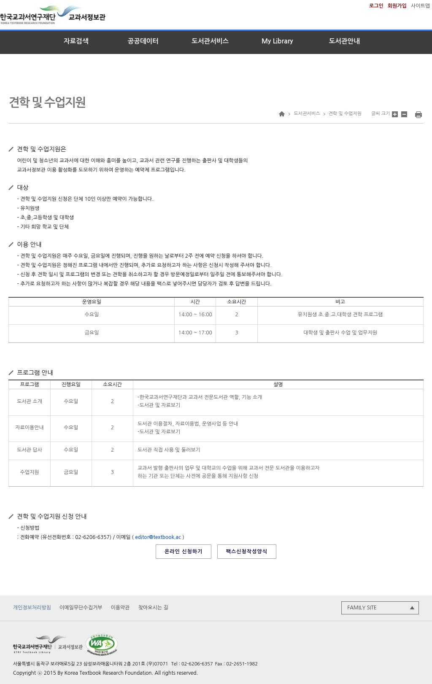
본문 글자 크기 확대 (395, 114)
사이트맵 (420, 5)
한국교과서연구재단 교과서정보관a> (65, 16)
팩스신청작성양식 (246, 551)
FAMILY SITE (361, 608)
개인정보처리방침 (32, 608)
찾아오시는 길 (153, 608)
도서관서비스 (210, 41)
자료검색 (76, 41)
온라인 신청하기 (183, 551)
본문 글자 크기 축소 (404, 114)
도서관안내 (344, 41)
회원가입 (397, 5)
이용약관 (120, 608)
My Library (277, 41)
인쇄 (418, 114)
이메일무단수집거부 (81, 608)
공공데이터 (143, 41)
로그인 (376, 5)
